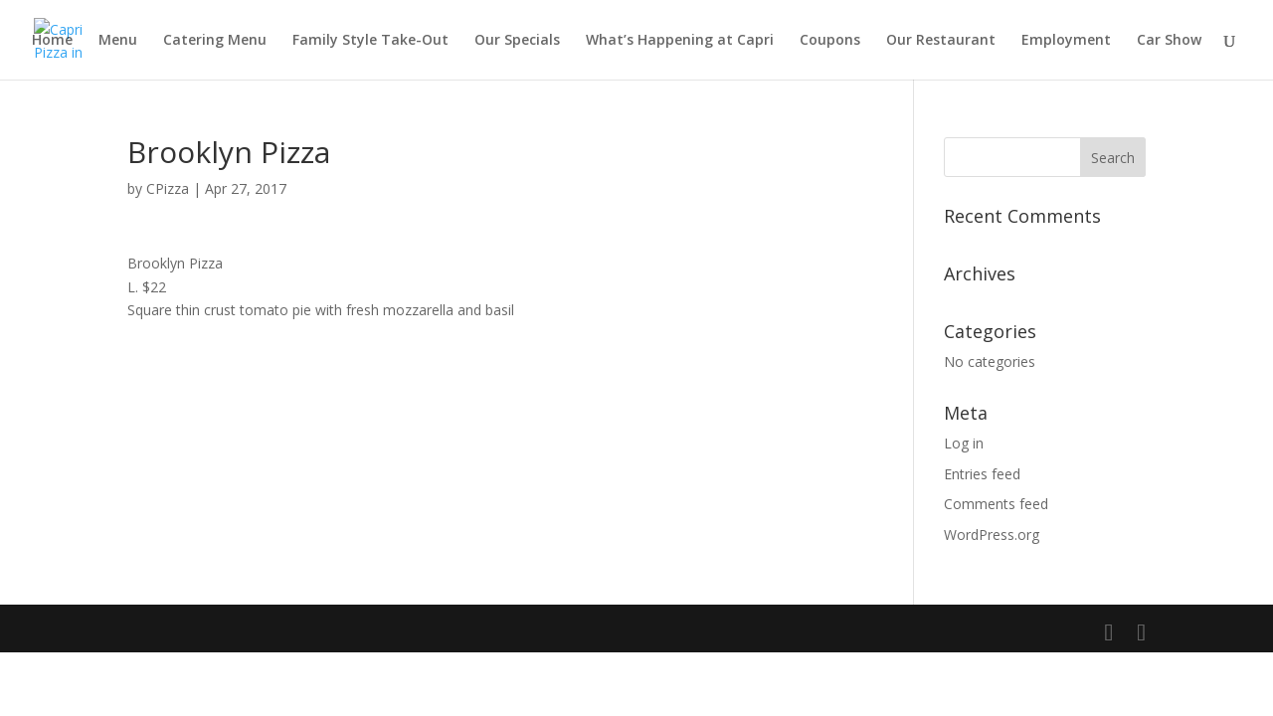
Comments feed (996, 503)
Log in (964, 443)
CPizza (167, 188)
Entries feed (982, 473)
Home (52, 41)
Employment (1066, 41)
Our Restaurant (941, 41)
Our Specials (517, 41)
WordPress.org (991, 534)
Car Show (1169, 41)
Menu (117, 41)
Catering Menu (215, 41)
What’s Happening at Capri (680, 41)
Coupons (830, 41)
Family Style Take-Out (370, 41)
